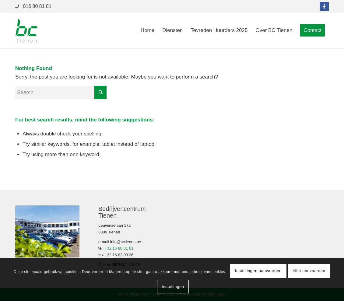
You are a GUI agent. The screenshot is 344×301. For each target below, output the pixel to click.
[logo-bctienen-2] (26, 30)
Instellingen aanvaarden (258, 270)
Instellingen (173, 286)
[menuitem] (147, 30)
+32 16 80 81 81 (119, 248)
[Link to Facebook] (324, 6)
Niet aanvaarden (309, 270)
